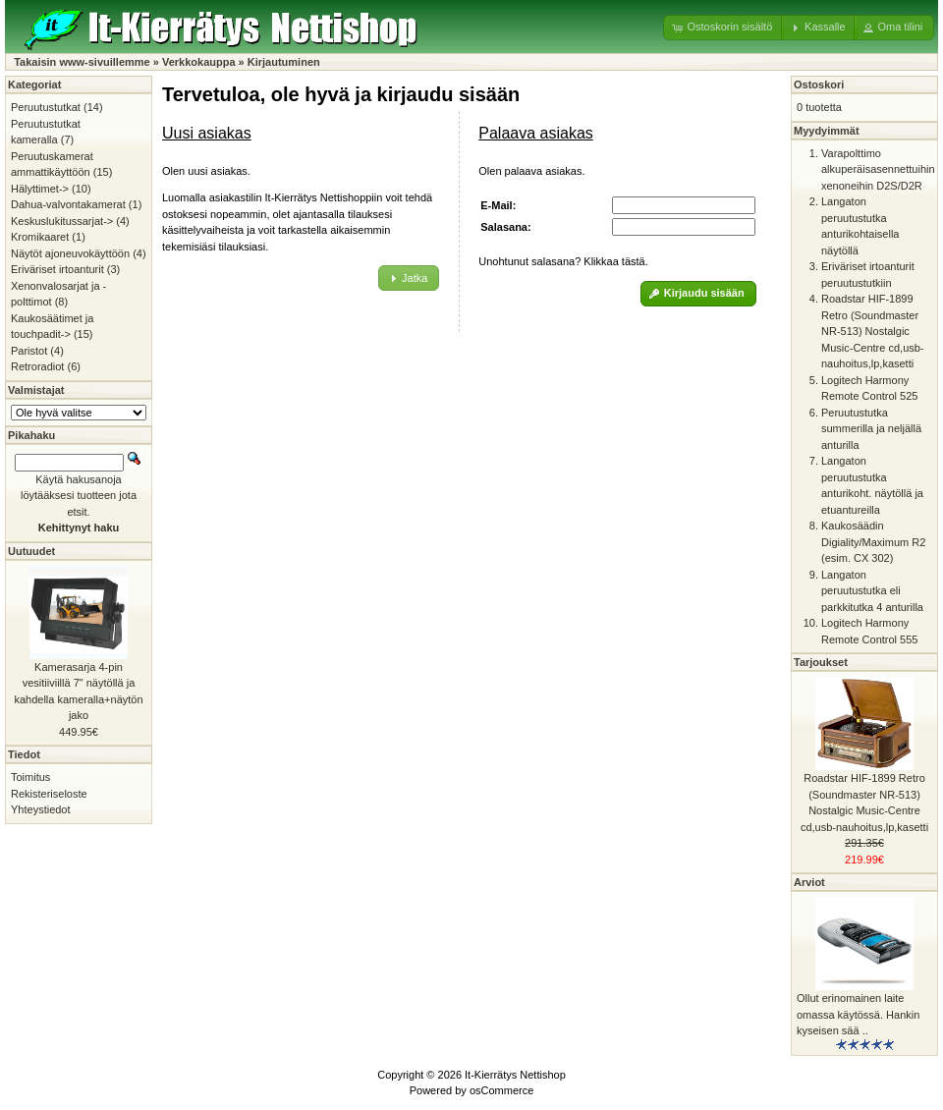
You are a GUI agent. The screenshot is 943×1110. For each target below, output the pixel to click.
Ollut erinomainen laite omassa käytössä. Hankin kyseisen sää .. (858, 1014)
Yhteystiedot (41, 809)
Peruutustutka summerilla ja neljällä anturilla (871, 429)
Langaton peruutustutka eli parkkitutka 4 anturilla (872, 591)
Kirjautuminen (284, 62)
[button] (723, 27)
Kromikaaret (40, 237)
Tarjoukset (821, 662)
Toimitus (30, 777)
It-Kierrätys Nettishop (515, 1075)
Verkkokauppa (199, 62)
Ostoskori (819, 84)
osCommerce (501, 1090)
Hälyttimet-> (40, 188)
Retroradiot (37, 366)
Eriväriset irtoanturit (57, 269)
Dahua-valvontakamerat (68, 204)
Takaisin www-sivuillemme (82, 62)
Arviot (809, 882)
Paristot (29, 351)
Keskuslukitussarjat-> (62, 221)
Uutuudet (31, 551)
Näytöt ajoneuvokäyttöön (70, 253)
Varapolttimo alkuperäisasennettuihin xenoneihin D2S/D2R (878, 169)
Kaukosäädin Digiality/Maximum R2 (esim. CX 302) (873, 542)
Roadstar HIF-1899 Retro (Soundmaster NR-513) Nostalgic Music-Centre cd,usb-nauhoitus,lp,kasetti (872, 331)
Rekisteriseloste (49, 794)
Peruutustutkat (46, 107)
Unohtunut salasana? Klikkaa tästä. (562, 261)
